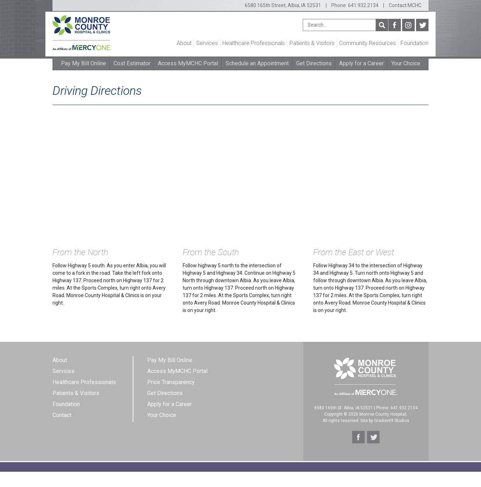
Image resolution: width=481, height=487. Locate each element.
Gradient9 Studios (391, 420)
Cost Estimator (132, 63)
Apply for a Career (361, 63)
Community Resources (367, 43)
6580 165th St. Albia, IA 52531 (343, 407)
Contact (61, 415)
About (184, 43)
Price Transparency (171, 382)
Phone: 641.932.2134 (354, 5)
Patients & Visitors (312, 43)
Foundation (414, 43)
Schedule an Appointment (257, 63)
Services (207, 43)
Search (382, 25)
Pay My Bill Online (83, 63)
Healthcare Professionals (253, 43)
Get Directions (314, 63)
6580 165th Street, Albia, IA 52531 (283, 5)
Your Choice (405, 63)
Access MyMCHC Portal (188, 63)
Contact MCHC (405, 5)
